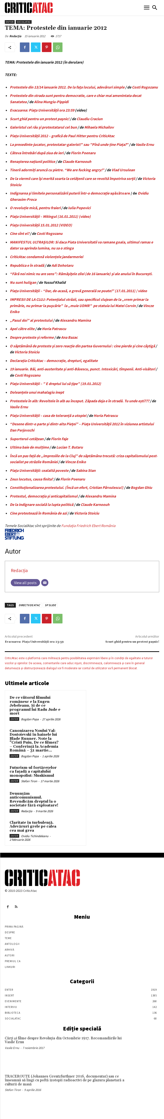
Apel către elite (22, 328)
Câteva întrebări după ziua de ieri (36, 152)
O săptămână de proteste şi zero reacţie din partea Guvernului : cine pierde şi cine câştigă (82, 345)
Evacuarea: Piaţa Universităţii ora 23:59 (42, 110)
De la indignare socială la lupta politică (41, 504)
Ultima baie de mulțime (29, 447)
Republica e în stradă (27, 265)
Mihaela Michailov (99, 127)
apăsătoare (120, 193)
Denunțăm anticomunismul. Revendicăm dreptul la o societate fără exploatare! (34, 799)
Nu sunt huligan (23, 282)
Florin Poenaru (83, 152)
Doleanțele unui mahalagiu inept (37, 392)
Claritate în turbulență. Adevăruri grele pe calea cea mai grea (33, 826)
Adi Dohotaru (62, 265)
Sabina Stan (86, 470)
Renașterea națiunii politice (32, 161)
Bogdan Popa (30, 719)
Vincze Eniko (75, 461)
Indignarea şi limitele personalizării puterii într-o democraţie (60, 193)
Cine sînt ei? (19, 233)
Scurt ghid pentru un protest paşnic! (39, 118)
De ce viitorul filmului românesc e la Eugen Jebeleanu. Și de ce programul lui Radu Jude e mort (35, 705)
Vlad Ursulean (123, 169)
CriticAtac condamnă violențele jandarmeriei (46, 256)
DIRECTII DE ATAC (29, 605)
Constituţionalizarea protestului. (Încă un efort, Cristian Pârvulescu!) (66, 487)
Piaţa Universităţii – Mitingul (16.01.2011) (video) (50, 216)
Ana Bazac (69, 337)
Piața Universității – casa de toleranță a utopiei (48, 415)
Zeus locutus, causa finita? (31, 479)
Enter (10, 22)
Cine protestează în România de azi (38, 513)
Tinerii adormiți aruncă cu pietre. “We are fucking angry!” (57, 169)
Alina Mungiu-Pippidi (51, 101)
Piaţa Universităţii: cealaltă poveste (39, 470)
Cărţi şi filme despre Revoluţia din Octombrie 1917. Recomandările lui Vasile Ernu (63, 1040)
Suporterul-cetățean (27, 438)
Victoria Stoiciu (27, 351)
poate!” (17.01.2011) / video (124, 290)
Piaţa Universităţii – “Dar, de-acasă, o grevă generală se (55, 290)
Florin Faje (59, 438)
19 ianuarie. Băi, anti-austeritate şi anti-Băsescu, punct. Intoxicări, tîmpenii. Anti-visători (82, 369)
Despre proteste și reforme (32, 337)
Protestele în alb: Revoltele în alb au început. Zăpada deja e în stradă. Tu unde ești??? (79, 400)
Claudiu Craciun (89, 118)
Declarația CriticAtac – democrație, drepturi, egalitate (54, 360)
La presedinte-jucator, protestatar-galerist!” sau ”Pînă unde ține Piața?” (69, 144)
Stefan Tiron (29, 781)
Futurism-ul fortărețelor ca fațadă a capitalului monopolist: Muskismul (33, 771)
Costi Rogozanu (145, 87)
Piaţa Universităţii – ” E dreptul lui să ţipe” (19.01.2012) (55, 383)
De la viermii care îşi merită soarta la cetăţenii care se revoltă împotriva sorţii (72, 178)
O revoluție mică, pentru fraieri (35, 207)
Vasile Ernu (145, 144)
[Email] (44, 582)
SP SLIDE (50, 605)
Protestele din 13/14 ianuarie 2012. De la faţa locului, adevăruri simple (67, 87)
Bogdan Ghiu (141, 487)
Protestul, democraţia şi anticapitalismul (44, 496)
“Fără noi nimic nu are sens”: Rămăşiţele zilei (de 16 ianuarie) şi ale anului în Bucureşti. (81, 273)
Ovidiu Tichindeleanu (34, 836)
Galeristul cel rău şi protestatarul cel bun (43, 127)
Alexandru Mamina (75, 320)
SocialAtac (24, 22)
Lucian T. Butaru (69, 447)
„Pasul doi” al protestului (31, 320)
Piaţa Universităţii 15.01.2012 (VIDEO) (41, 225)
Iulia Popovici (79, 207)
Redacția (15, 36)
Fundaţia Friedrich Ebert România (60, 531)
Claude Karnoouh (76, 161)
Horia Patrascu (54, 328)
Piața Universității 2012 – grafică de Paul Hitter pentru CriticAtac (62, 135)
